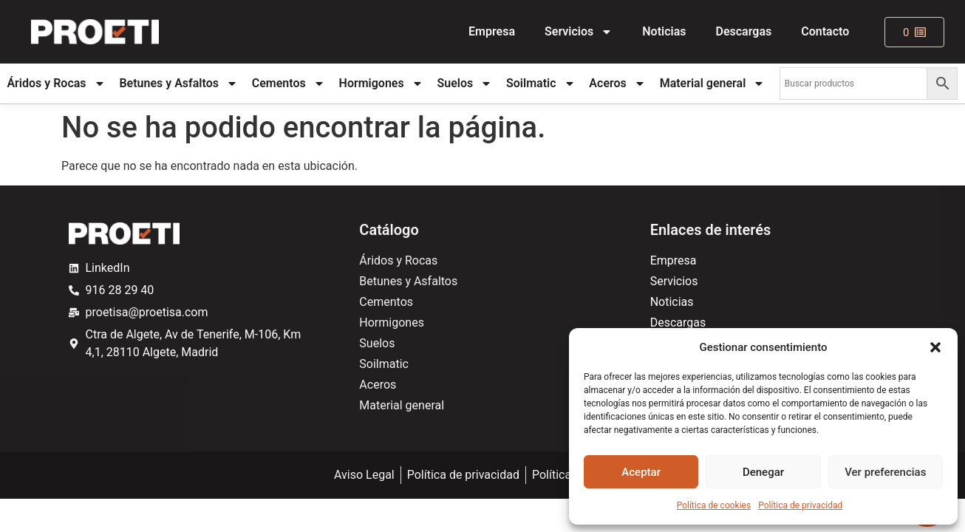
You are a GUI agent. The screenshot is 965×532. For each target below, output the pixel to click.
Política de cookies (714, 505)
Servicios (579, 31)
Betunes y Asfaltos (178, 83)
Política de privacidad (800, 505)
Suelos (464, 83)
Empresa (491, 31)
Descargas (744, 31)
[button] (935, 347)
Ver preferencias (885, 472)
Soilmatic (541, 83)
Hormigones (381, 83)
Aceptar (641, 472)
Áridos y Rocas (56, 83)
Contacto (825, 31)
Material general (712, 83)
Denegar (763, 472)
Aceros (617, 83)
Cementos (288, 83)
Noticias (664, 31)
